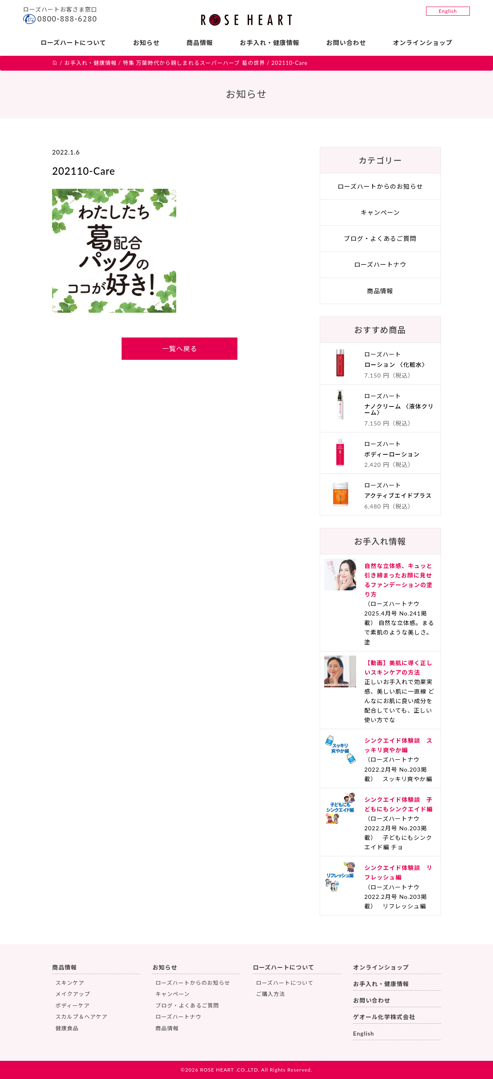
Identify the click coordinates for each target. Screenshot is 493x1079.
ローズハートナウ (380, 264)
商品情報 (200, 42)
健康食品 (67, 1028)
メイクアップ (72, 994)
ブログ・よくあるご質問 (380, 238)
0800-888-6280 (67, 19)
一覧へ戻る (179, 348)
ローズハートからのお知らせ (380, 186)
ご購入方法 (270, 994)
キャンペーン (380, 212)
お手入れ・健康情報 (269, 42)
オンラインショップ (422, 42)
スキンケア (69, 982)
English (448, 11)
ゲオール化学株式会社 (384, 1016)
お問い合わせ (346, 42)
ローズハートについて (73, 42)
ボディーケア (72, 1005)
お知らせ (146, 42)
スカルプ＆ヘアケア (81, 1016)
